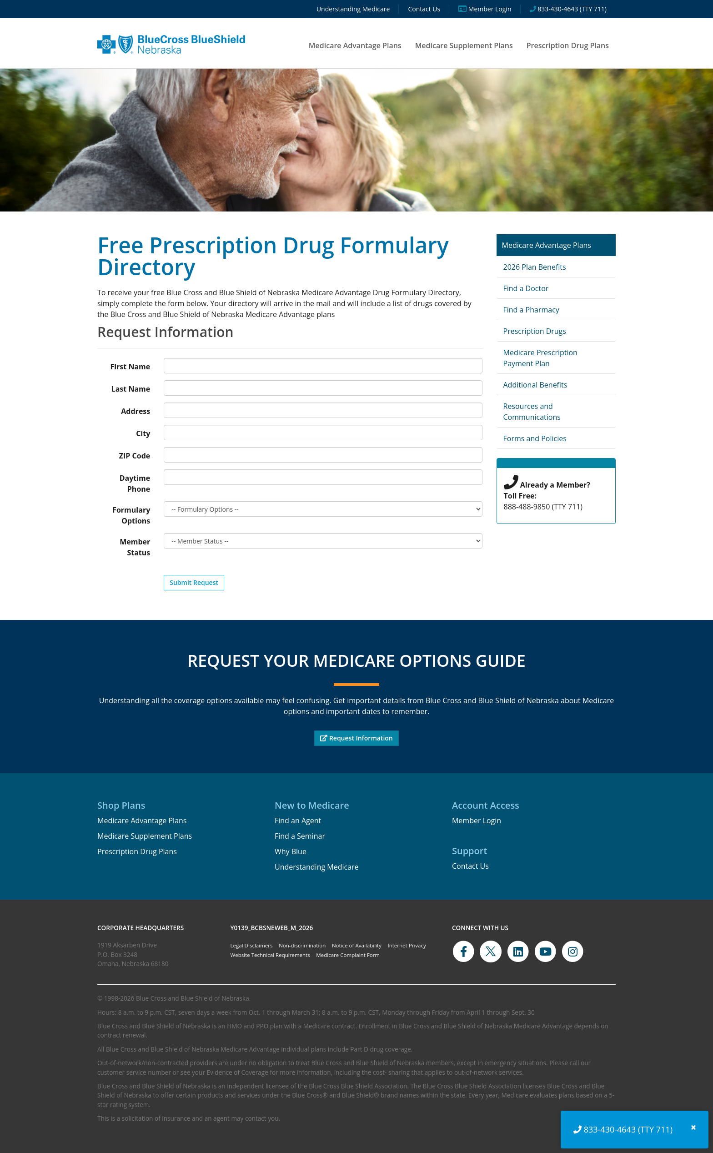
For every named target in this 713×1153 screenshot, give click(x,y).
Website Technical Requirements (270, 955)
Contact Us (470, 866)
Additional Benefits (535, 385)
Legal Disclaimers (252, 945)
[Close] (693, 1127)
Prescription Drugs (534, 331)
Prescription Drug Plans (568, 45)
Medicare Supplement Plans (464, 45)
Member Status (135, 547)
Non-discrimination (302, 945)
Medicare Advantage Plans (355, 45)
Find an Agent (298, 821)
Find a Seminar (300, 836)
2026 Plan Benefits (534, 267)
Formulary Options (131, 515)
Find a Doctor (526, 288)
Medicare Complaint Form (348, 955)
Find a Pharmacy (531, 310)
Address (135, 411)
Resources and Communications (532, 411)
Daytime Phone (135, 483)
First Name (130, 367)
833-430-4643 (610, 1129)
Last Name (131, 389)
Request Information (356, 738)
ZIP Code (134, 456)
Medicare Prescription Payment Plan (540, 357)
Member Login (476, 821)
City (143, 433)
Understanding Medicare (317, 867)
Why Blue (290, 851)
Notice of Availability (357, 945)
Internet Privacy (406, 945)
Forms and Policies (535, 438)
